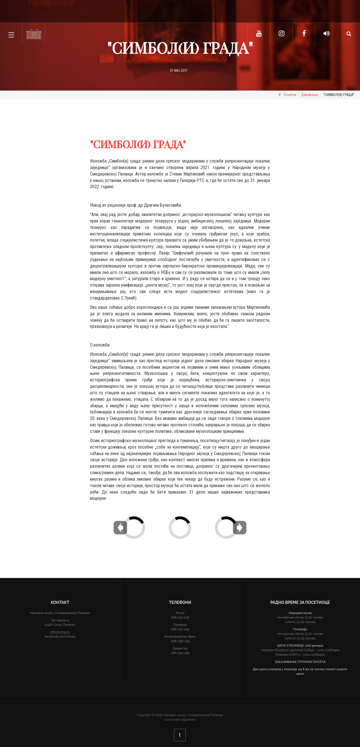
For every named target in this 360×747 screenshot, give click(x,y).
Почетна (290, 95)
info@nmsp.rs (60, 632)
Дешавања (309, 95)
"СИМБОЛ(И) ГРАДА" (180, 47)
